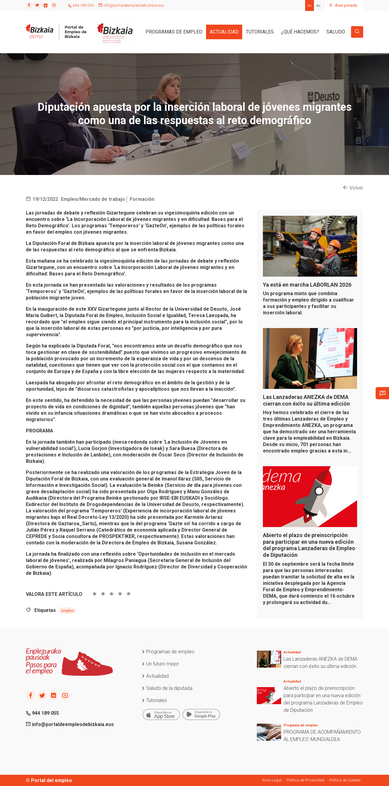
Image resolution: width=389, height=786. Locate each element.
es (310, 5)
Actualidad (155, 676)
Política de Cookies (345, 780)
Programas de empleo (167, 652)
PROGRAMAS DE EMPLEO (174, 32)
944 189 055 (81, 5)
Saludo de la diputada (166, 688)
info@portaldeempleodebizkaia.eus (131, 5)
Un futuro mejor (160, 664)
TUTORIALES (260, 32)
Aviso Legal (272, 780)
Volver (353, 188)
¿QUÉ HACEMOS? (300, 32)
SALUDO (335, 32)
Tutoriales (154, 700)
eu (318, 5)
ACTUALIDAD (224, 32)
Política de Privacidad (305, 780)
